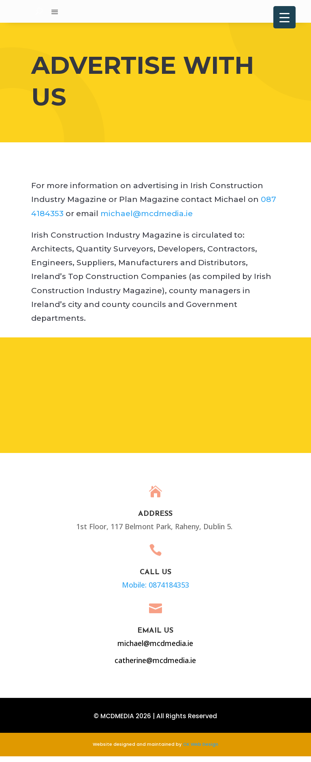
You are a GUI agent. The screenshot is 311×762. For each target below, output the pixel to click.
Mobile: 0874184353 (144, 590)
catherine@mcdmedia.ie (144, 664)
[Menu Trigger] (284, 17)
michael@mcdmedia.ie (146, 219)
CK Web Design (200, 750)
